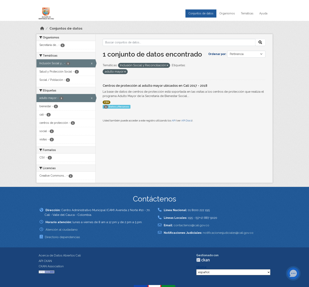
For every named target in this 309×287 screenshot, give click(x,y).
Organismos (227, 13)
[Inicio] (42, 28)
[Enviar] (260, 42)
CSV (106, 102)
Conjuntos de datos (200, 13)
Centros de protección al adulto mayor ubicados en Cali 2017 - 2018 (155, 86)
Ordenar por (217, 54)
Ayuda (263, 13)
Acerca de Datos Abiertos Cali (60, 255)
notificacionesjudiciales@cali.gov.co (228, 233)
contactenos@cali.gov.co (191, 225)
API (174, 120)
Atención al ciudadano (62, 229)
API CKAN (45, 261)
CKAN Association (51, 266)
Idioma (201, 267)
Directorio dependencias (62, 237)
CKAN (203, 260)
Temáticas (247, 13)
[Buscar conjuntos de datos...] (179, 42)
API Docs (186, 120)
